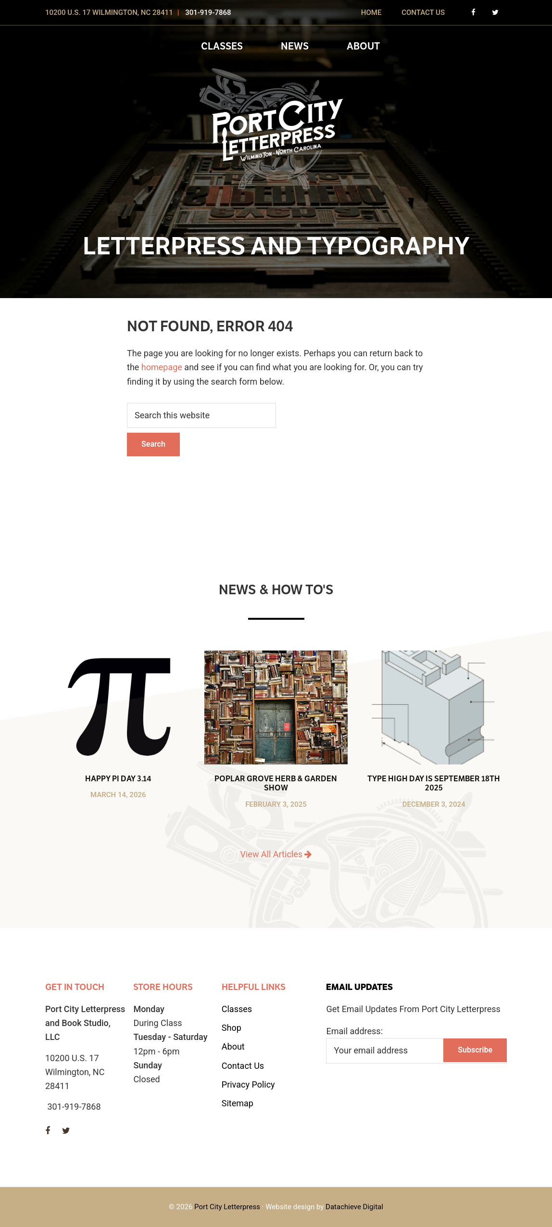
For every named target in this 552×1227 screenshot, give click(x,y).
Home (371, 12)
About (233, 1046)
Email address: (354, 1031)
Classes (237, 1009)
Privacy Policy (248, 1084)
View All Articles (276, 854)
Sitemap (237, 1103)
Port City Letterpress (227, 1206)
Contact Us (423, 12)
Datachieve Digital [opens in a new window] (354, 1206)
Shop (231, 1028)
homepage (161, 367)
